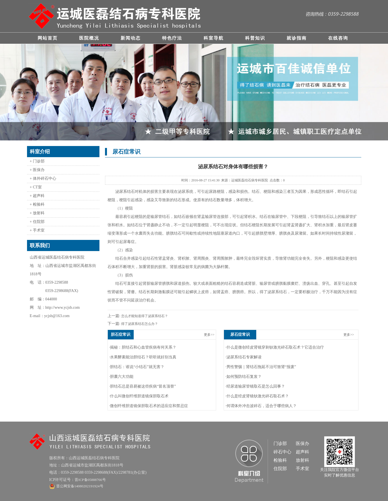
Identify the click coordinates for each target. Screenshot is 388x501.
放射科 (302, 460)
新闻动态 (131, 38)
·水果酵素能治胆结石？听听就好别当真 (143, 357)
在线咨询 (338, 38)
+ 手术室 (37, 230)
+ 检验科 (37, 204)
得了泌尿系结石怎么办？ (139, 324)
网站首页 (48, 38)
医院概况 (89, 38)
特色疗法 (172, 38)
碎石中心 (282, 451)
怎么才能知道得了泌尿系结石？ (144, 316)
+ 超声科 (37, 196)
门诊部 (280, 443)
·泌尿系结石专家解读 (243, 357)
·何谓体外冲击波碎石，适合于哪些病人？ (261, 406)
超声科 (302, 451)
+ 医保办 (37, 170)
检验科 (280, 460)
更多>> (209, 335)
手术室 (302, 468)
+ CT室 (36, 187)
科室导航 (214, 38)
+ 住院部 (37, 222)
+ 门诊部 (37, 161)
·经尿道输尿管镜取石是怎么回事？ (255, 386)
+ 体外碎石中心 (43, 178)
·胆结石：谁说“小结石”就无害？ (136, 367)
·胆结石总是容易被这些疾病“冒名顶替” (142, 386)
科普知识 (255, 38)
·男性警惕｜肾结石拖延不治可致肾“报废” (260, 367)
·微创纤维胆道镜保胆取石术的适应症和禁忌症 (148, 406)
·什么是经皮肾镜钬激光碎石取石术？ (257, 396)
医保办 (302, 443)
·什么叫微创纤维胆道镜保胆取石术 (139, 396)
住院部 (280, 468)
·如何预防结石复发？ (243, 376)
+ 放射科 (37, 213)
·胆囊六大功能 (121, 376)
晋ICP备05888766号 (90, 480)
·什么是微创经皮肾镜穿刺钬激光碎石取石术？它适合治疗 (274, 347)
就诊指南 (297, 38)
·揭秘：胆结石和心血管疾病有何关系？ (143, 347)
